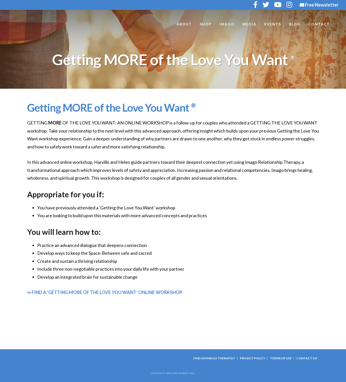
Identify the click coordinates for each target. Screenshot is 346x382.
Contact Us (306, 358)
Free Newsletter (319, 5)
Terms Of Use (281, 358)
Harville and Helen (45, 26)
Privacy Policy (252, 358)
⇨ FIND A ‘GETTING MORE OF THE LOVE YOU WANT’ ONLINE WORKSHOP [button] (104, 292)
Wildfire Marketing (180, 373)
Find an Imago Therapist (214, 358)
